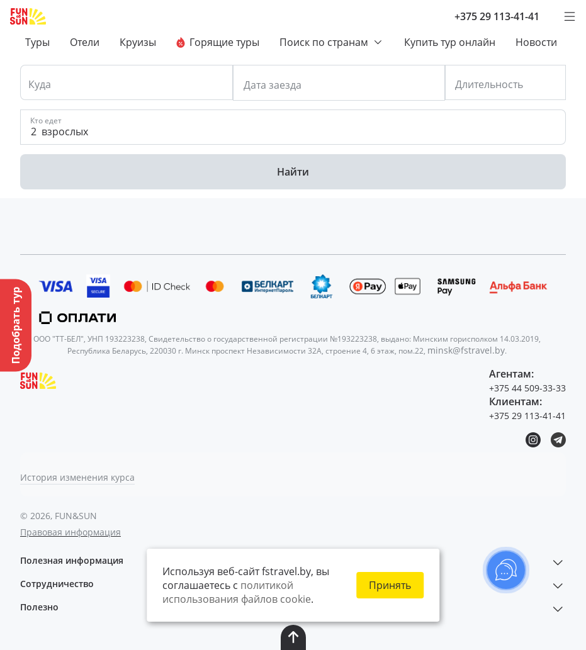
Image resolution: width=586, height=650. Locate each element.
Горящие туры (217, 42)
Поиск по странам (331, 42)
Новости (536, 42)
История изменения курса (77, 477)
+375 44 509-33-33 (527, 388)
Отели (84, 42)
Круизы (138, 42)
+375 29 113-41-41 (496, 16)
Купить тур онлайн (449, 42)
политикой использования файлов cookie (236, 592)
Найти (293, 172)
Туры (37, 42)
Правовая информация (70, 532)
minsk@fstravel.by (466, 350)
